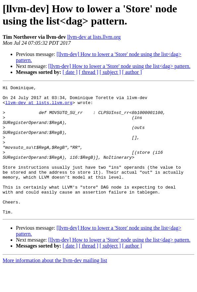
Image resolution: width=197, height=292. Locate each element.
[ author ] (132, 72)
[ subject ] (110, 72)
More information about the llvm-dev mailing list (55, 286)
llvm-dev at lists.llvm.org (94, 37)
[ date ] (70, 72)
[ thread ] (88, 72)
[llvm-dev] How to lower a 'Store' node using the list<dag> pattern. (119, 66)
